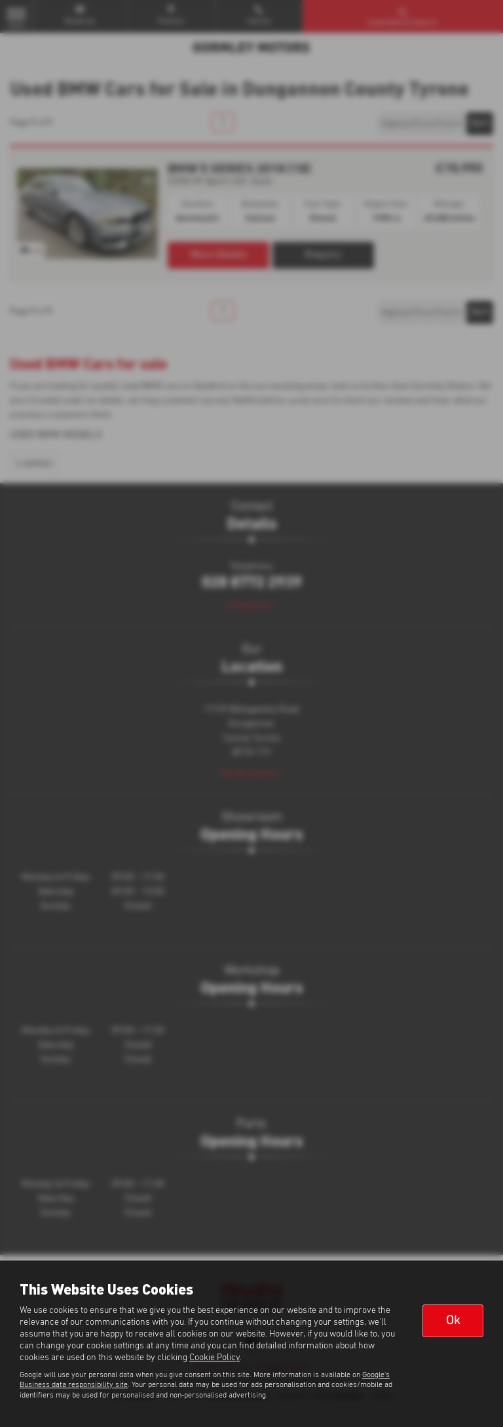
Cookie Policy (214, 1357)
